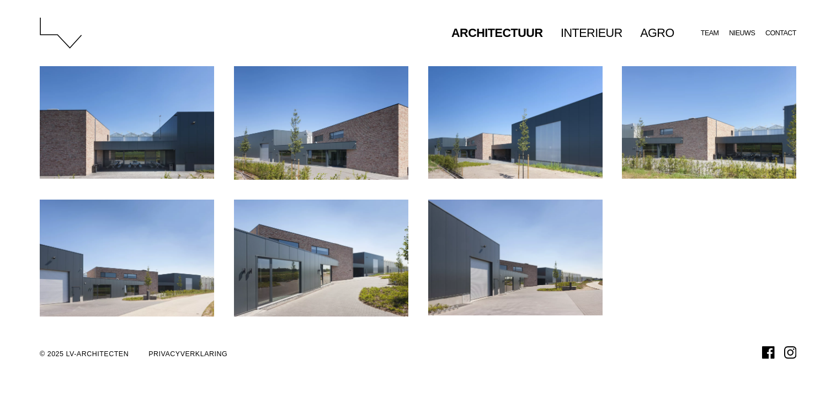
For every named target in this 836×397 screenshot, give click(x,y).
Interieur (591, 33)
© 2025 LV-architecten (84, 354)
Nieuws (742, 33)
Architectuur (497, 33)
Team (710, 33)
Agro (657, 33)
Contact (780, 33)
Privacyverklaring (187, 354)
